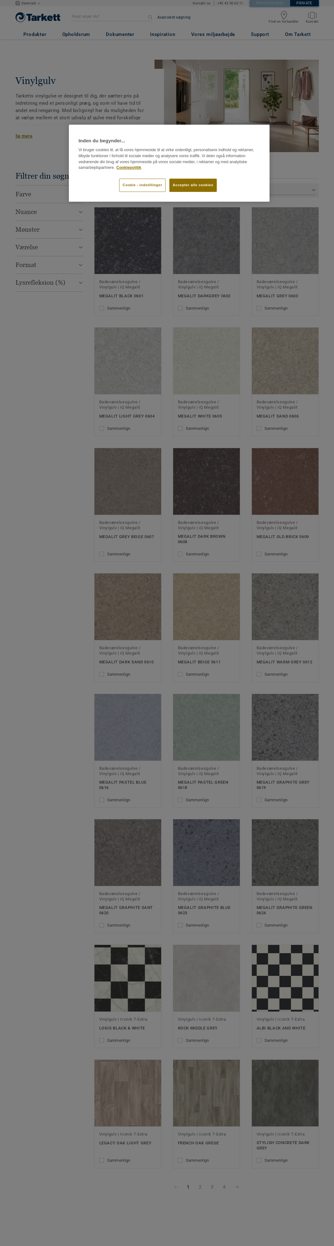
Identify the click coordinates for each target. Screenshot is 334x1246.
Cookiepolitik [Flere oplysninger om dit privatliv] (128, 167)
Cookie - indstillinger (142, 185)
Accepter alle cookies (193, 185)
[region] (169, 163)
